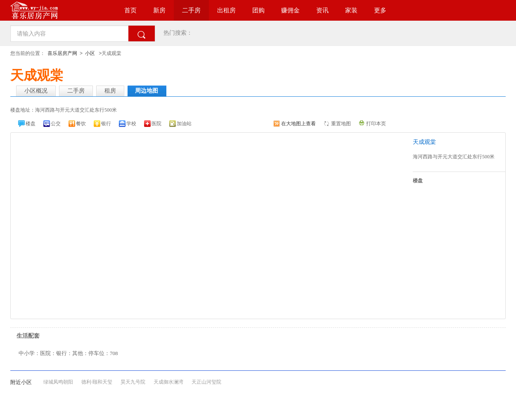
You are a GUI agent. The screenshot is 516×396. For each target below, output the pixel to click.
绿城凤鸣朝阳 (58, 382)
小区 (90, 53)
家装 (351, 10)
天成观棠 (424, 142)
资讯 (322, 10)
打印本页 (376, 123)
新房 (159, 10)
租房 (110, 91)
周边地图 (146, 91)
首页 (130, 10)
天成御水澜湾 (168, 382)
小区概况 (35, 91)
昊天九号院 (133, 382)
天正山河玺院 (206, 382)
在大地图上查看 (298, 123)
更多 (380, 10)
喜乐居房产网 (62, 53)
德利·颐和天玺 (96, 382)
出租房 (226, 10)
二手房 (191, 10)
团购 (258, 10)
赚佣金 (290, 10)
